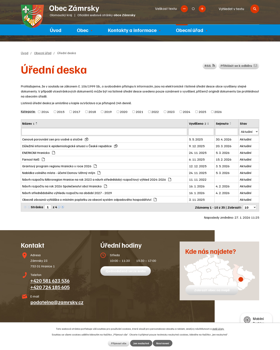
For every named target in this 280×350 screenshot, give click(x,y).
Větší (202, 8)
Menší (184, 8)
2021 (139, 112)
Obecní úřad (189, 30)
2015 (60, 112)
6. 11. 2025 (197, 159)
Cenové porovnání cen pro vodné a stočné (55, 139)
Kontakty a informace (132, 30)
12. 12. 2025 (197, 166)
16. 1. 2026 (197, 186)
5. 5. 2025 (196, 139)
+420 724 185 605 (50, 287)
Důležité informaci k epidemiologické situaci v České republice (69, 146)
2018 (92, 112)
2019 (108, 112)
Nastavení (162, 343)
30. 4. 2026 (223, 139)
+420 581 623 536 (50, 280)
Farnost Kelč (33, 159)
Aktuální (245, 139)
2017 (76, 112)
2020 (123, 112)
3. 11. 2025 (197, 199)
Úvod (55, 30)
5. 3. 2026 (223, 153)
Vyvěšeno (197, 123)
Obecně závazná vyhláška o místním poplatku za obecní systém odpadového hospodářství (89, 199)
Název (28, 123)
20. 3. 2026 (223, 146)
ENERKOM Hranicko (38, 153)
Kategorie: (28, 111)
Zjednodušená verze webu (125, 271)
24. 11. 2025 (197, 153)
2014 (45, 112)
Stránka (37, 207)
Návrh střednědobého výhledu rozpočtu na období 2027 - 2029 (67, 193)
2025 (202, 112)
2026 (218, 112)
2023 (171, 112)
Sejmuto (222, 123)
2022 (155, 112)
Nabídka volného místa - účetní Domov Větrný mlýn (61, 173)
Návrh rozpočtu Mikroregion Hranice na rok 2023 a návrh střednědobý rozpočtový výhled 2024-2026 (96, 179)
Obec (82, 30)
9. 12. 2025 (197, 146)
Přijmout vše (118, 343)
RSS (210, 65)
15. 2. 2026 (223, 159)
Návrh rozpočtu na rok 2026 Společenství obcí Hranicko (64, 186)
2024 (186, 112)
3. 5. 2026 (223, 166)
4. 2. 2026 (223, 186)
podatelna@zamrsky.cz (56, 302)
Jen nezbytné (141, 343)
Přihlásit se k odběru (239, 65)
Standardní (193, 8)
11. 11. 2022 (197, 179)
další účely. (218, 328)
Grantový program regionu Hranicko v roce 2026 (59, 166)
